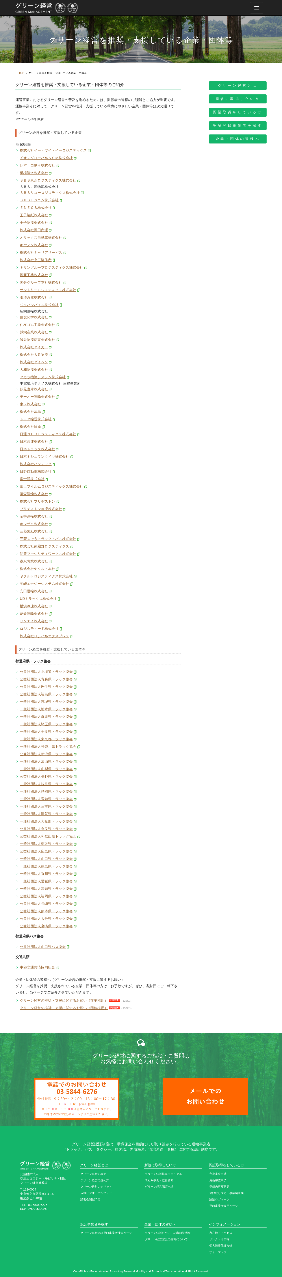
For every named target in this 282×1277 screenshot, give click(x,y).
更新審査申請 (217, 1180)
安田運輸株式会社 (34, 591)
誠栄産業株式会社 (34, 332)
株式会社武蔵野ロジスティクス (44, 546)
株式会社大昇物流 (34, 354)
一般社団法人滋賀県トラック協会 (46, 814)
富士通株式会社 (32, 479)
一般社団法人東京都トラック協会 (46, 739)
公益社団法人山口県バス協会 (43, 947)
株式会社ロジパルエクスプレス (44, 636)
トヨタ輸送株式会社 (36, 419)
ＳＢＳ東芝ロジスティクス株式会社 (48, 180)
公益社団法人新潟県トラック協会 (46, 754)
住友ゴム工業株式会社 (37, 325)
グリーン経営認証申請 (159, 1186)
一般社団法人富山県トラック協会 (46, 761)
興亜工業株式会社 (34, 275)
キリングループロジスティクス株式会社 (51, 267)
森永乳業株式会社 (34, 561)
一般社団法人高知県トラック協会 (46, 889)
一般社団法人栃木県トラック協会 (46, 709)
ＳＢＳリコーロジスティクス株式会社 (50, 193)
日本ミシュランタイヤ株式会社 (44, 456)
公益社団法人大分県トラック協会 (46, 919)
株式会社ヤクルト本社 (37, 569)
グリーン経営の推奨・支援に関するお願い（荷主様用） (64, 1000)
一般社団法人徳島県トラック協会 (46, 866)
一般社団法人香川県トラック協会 (46, 874)
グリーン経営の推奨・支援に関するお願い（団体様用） (64, 1008)
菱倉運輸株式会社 (34, 614)
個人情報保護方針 (220, 1245)
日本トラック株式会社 (37, 449)
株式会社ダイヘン (34, 362)
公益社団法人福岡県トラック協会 (46, 896)
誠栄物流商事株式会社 (37, 340)
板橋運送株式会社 (34, 173)
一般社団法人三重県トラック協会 (46, 806)
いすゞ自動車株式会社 (37, 165)
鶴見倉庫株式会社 (34, 389)
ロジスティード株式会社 (39, 628)
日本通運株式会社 (34, 441)
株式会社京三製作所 (36, 260)
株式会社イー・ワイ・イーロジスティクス (53, 150)
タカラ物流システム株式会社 (43, 377)
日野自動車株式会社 (36, 471)
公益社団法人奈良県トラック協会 (46, 829)
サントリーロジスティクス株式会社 (48, 290)
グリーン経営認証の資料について (166, 1239)
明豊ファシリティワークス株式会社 (48, 554)
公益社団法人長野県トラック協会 (46, 776)
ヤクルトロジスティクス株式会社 (46, 576)
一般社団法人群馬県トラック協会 (46, 716)
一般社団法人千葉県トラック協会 (46, 731)
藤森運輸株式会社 (34, 494)
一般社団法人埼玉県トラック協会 (46, 724)
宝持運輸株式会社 (34, 516)
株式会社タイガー (34, 347)
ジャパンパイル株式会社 (39, 305)
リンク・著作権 (219, 1239)
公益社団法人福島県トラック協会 (46, 694)
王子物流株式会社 (34, 222)
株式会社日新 (30, 426)
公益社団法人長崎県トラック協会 (46, 904)
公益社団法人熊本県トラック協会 (46, 911)
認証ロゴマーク (219, 1199)
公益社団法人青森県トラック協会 (46, 679)
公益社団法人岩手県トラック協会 (46, 687)
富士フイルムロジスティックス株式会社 (51, 486)
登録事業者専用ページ (223, 1205)
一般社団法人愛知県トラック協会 (46, 799)
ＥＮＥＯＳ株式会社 (36, 207)
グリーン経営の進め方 (94, 1180)
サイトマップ (217, 1252)
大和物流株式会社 (34, 369)
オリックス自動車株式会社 (41, 237)
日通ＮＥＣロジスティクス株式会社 (48, 434)
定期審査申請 (217, 1174)
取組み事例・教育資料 (159, 1180)
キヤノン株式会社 (34, 245)
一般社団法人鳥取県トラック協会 (46, 844)
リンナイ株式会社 (34, 621)
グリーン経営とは (238, 85)
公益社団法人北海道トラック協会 (46, 672)
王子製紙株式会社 (34, 215)
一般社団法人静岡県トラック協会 (46, 791)
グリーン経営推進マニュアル (163, 1174)
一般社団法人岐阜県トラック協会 (46, 784)
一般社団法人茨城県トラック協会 (46, 702)
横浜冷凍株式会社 (34, 606)
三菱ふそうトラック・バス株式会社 (48, 539)
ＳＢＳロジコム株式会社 (39, 200)
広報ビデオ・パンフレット (97, 1193)
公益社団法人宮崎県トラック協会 (46, 926)
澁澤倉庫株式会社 (34, 297)
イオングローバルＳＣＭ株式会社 (46, 158)
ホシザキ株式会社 (34, 524)
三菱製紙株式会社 (34, 531)
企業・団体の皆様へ (237, 139)
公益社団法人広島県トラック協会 (46, 851)
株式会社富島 (30, 411)
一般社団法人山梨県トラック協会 (46, 769)
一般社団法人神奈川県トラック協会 (48, 746)
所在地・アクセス (220, 1233)
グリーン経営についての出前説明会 (168, 1233)
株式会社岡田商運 (34, 230)
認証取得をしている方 (237, 112)
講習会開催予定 (90, 1199)
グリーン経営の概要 (93, 1174)
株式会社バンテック (36, 464)
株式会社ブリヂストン (37, 501)
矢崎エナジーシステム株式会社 (44, 584)
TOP (21, 73)
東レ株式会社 (30, 404)
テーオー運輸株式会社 (37, 397)
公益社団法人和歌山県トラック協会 (48, 836)
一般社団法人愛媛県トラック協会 (46, 881)
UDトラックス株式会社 (38, 599)
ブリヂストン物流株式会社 (41, 509)
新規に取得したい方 (237, 99)
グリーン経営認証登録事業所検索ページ (106, 1233)
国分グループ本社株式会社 (41, 282)
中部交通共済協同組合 (37, 967)
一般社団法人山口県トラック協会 (46, 859)
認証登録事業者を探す (237, 125)
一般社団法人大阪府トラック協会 (46, 821)
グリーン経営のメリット (96, 1186)
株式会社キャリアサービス (41, 252)
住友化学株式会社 (34, 317)
